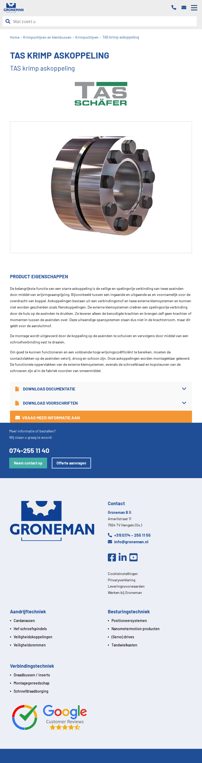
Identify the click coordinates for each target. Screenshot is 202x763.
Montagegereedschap (31, 683)
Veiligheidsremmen (30, 645)
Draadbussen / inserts (32, 675)
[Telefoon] (175, 8)
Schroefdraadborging (31, 691)
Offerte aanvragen (71, 463)
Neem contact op (28, 463)
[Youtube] (134, 558)
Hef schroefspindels (30, 628)
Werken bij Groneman (125, 592)
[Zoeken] (9, 21)
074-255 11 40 (29, 450)
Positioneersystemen (129, 620)
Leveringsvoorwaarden (126, 586)
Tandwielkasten (124, 645)
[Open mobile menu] (194, 8)
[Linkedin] (124, 558)
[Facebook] (113, 558)
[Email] (185, 8)
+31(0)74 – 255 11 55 (129, 534)
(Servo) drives (123, 637)
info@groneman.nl (128, 541)
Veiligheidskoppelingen (33, 637)
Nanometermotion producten (136, 628)
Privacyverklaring (121, 580)
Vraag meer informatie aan (47, 417)
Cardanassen (24, 620)
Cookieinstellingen (123, 573)
